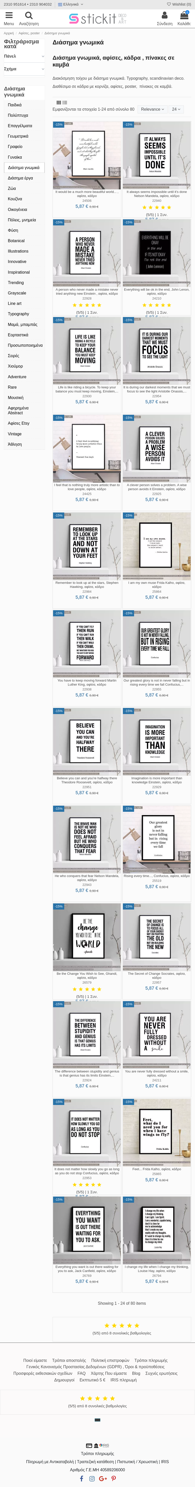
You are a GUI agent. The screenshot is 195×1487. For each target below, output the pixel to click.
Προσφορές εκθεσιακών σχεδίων (42, 1373)
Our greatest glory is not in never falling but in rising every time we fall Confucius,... (157, 682)
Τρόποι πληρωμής (151, 1360)
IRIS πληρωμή (123, 1380)
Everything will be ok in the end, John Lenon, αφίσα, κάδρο (156, 291)
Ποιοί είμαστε (35, 1360)
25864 (156, 591)
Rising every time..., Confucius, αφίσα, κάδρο (157, 876)
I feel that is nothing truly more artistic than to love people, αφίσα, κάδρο (87, 487)
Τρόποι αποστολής (69, 1360)
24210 (156, 298)
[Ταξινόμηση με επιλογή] (153, 109)
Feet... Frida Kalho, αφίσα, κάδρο (157, 1169)
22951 (87, 787)
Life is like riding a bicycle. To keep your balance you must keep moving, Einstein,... (87, 389)
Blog (136, 1373)
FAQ (81, 1373)
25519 (156, 881)
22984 (87, 591)
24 (176, 109)
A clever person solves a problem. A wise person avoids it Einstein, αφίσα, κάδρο (157, 487)
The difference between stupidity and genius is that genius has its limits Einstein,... (87, 1073)
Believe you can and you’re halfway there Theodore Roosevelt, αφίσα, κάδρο (87, 780)
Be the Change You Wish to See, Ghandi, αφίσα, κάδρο (87, 976)
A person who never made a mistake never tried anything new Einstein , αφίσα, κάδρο (87, 291)
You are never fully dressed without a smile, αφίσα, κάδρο (156, 1073)
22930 (87, 396)
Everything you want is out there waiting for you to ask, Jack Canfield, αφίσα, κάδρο (87, 1269)
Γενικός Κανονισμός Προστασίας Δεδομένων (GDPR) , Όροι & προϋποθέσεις (95, 1367)
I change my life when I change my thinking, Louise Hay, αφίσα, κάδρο (157, 1269)
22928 (87, 298)
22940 (156, 201)
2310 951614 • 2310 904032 (28, 4)
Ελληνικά (71, 4)
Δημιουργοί (64, 1380)
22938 (87, 689)
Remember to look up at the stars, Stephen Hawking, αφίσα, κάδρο (87, 585)
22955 (156, 689)
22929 (156, 787)
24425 (87, 494)
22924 (87, 1080)
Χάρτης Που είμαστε (109, 1373)
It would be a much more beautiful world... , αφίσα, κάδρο (87, 194)
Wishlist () (178, 4)
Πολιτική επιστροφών (110, 1360)
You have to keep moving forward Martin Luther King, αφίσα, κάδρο (86, 682)
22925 (156, 494)
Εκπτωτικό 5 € (92, 1380)
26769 (87, 1276)
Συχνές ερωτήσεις (161, 1373)
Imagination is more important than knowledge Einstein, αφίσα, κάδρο (156, 780)
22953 (87, 1178)
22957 (156, 982)
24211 (156, 1080)
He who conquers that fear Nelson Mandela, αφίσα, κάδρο (87, 878)
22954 (156, 396)
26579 (87, 982)
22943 (87, 885)
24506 (87, 201)
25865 (156, 1174)
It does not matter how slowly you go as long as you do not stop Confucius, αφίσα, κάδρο (87, 1171)
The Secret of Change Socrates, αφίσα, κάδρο (157, 976)
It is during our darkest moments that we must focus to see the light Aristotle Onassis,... (156, 389)
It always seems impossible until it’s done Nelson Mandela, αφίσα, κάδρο (157, 194)
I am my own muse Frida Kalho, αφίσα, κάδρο (156, 585)
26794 (156, 1276)
